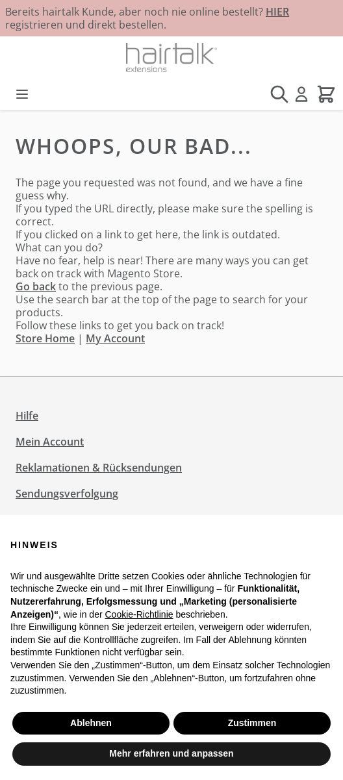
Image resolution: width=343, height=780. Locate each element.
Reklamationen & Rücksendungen (99, 467)
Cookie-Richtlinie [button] (139, 614)
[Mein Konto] (301, 94)
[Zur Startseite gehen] (171, 57)
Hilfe (27, 416)
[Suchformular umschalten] (279, 94)
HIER (277, 12)
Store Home (45, 338)
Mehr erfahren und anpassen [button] (171, 753)
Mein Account (50, 441)
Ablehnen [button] (91, 723)
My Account (115, 338)
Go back (36, 286)
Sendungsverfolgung (67, 493)
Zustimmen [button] (252, 723)
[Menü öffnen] (22, 94)
